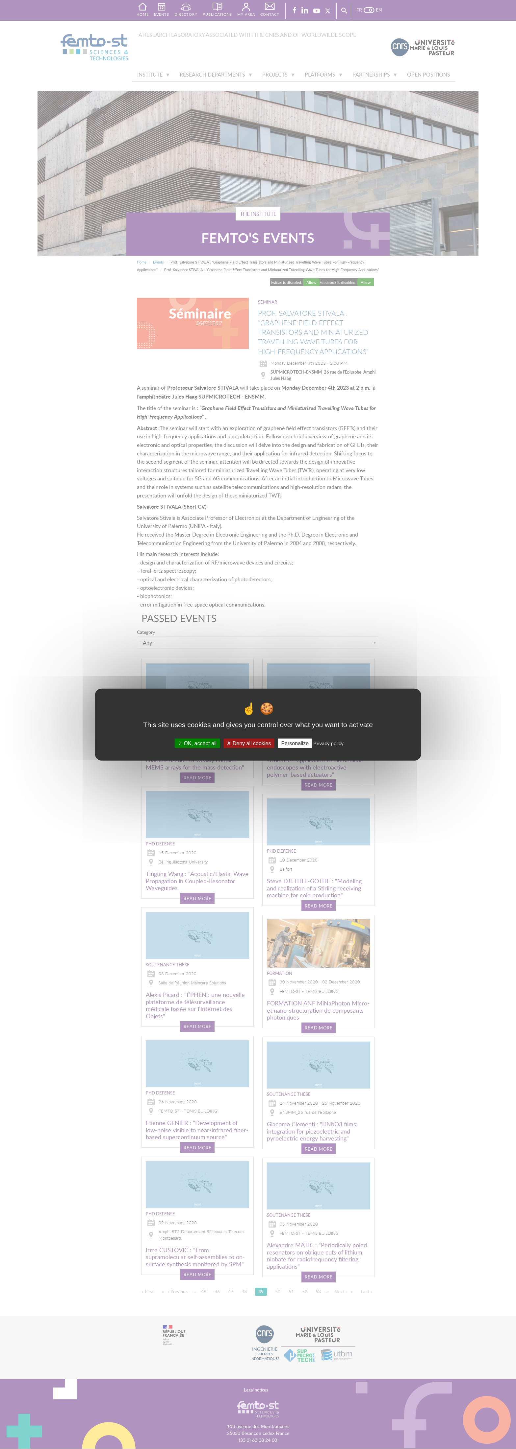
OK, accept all (197, 743)
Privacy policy (328, 743)
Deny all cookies (249, 743)
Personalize (295, 743)
